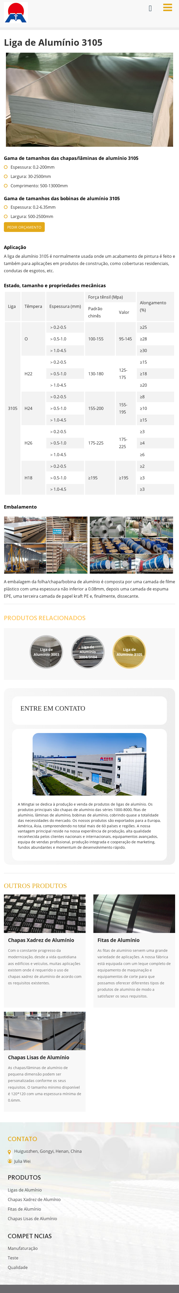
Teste (13, 1258)
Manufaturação (23, 1248)
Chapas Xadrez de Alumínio (34, 1199)
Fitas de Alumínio (24, 1209)
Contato (22, 1139)
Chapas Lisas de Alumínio (32, 1218)
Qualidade (18, 1267)
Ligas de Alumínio (25, 1190)
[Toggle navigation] (167, 7)
